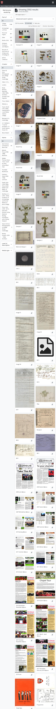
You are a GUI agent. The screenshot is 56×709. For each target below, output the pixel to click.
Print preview (19, 23)
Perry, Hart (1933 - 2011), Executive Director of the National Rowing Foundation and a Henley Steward (7, 214)
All (2, 20)
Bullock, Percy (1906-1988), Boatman (7, 152)
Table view (36, 23)
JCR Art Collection (7, 58)
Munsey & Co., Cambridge (7, 119)
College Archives (7, 24)
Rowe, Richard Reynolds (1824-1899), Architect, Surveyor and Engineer (7, 93)
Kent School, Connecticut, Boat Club (7, 145)
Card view (28, 23)
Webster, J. (7, 104)
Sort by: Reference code (34, 26)
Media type (5, 250)
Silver (7, 38)
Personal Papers (7, 33)
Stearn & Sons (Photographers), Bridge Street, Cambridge (7, 75)
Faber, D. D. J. (7, 82)
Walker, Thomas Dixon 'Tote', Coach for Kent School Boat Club (7, 163)
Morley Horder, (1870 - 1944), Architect (7, 236)
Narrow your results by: (7, 11)
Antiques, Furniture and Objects (7, 45)
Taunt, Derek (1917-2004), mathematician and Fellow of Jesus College (7, 111)
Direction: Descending (48, 26)
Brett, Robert (7, 133)
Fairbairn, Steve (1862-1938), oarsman (7, 177)
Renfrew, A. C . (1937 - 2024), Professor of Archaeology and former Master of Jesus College (7, 199)
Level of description (6, 244)
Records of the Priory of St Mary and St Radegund (7, 52)
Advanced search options (24, 19)
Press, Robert (7, 101)
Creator (4, 64)
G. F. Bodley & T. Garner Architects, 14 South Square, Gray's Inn (7, 126)
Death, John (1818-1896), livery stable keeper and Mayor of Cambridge (7, 187)
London (7, 85)
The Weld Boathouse (7, 170)
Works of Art (7, 41)
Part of (4, 17)
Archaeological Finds (7, 29)
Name (4, 137)
